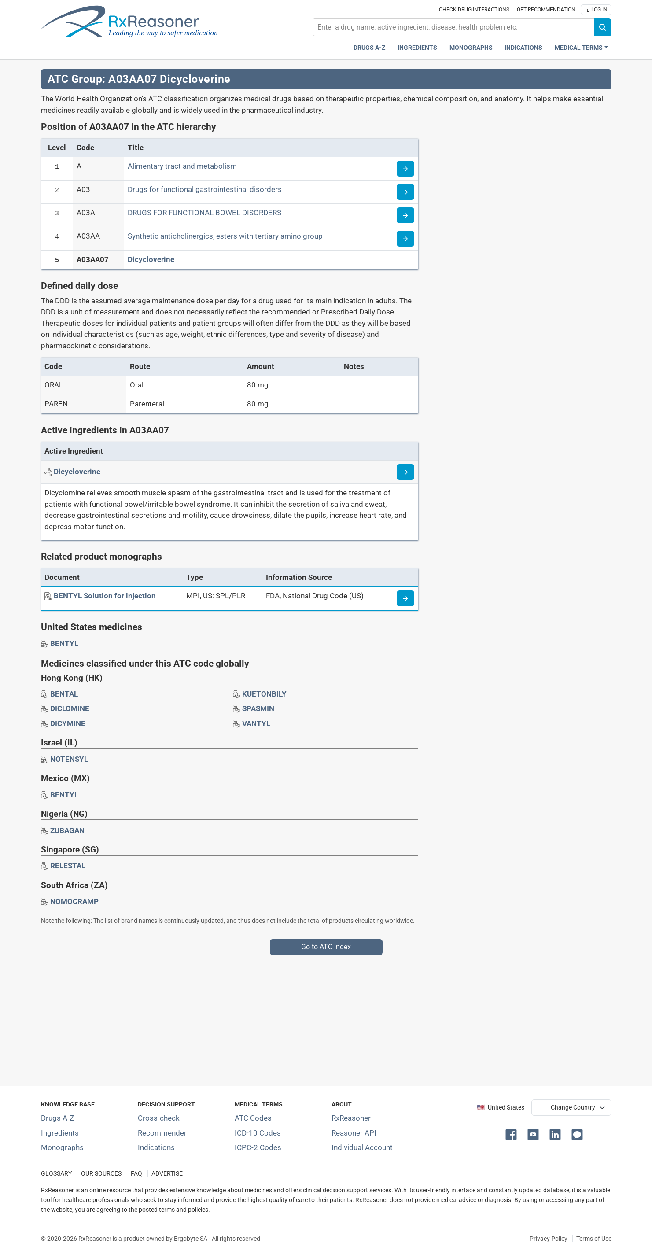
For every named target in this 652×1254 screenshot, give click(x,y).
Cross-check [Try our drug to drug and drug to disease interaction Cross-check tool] (159, 1118)
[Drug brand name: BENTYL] (64, 643)
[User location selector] (571, 1107)
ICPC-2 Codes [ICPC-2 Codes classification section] (258, 1147)
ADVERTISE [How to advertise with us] (167, 1173)
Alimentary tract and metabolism (182, 166)
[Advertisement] (305, 1016)
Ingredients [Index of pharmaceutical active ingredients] (60, 1133)
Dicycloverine (151, 259)
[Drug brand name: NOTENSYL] (69, 759)
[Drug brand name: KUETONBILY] (264, 694)
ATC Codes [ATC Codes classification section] (253, 1118)
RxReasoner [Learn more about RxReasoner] (351, 1118)
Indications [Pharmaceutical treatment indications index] (523, 48)
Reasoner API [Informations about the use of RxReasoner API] (354, 1133)
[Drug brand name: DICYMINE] (67, 723)
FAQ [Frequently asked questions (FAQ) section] (136, 1173)
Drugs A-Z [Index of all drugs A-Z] (57, 1118)
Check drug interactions (474, 10)
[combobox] (453, 27)
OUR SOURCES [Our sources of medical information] (101, 1173)
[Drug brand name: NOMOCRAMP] (74, 901)
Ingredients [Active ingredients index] (417, 48)
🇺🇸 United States (500, 1107)
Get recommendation (546, 10)
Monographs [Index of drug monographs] (62, 1147)
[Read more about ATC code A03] (405, 192)
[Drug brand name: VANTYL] (256, 723)
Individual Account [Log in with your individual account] (362, 1147)
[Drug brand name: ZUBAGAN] (67, 830)
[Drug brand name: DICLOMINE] (69, 708)
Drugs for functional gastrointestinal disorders (205, 189)
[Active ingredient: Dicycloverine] (77, 471)
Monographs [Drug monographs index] (471, 48)
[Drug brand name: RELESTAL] (67, 865)
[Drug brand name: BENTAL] (64, 694)
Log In (596, 10)
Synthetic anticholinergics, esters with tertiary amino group (225, 236)
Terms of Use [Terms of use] (593, 1238)
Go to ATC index (326, 947)
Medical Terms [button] (579, 48)
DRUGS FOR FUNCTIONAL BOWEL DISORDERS (204, 212)
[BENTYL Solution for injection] (105, 595)
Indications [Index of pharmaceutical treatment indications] (156, 1147)
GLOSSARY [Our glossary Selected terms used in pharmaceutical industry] (56, 1173)
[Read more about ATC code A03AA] (405, 239)
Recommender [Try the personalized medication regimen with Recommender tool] (162, 1133)
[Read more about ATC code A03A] (405, 215)
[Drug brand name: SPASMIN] (258, 708)
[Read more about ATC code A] (405, 169)
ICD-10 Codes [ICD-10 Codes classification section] (258, 1133)
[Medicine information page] (405, 598)
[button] (513, 1134)
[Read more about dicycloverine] (405, 472)
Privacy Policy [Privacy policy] (548, 1238)
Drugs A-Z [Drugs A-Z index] (370, 48)
